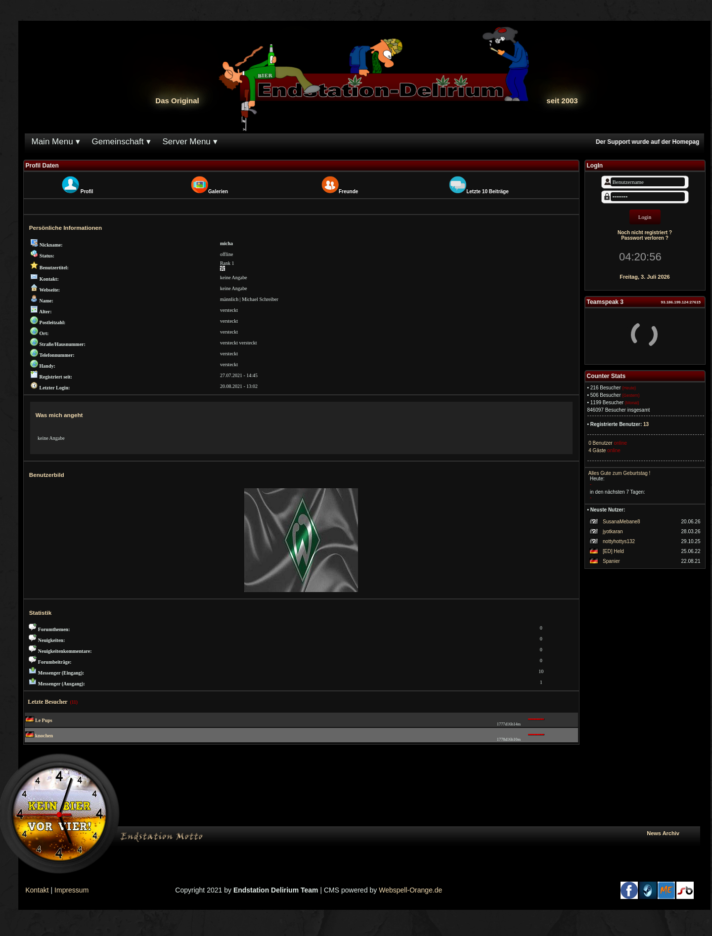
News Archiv (671, 833)
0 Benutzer (600, 443)
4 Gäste (596, 450)
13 (646, 424)
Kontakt (36, 890)
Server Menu (187, 141)
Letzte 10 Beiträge (487, 191)
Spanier (611, 561)
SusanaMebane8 (621, 521)
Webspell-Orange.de (410, 890)
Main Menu (52, 141)
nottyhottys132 (619, 541)
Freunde (348, 191)
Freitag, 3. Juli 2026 (645, 277)
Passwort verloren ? (644, 238)
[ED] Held (613, 551)
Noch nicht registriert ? (645, 232)
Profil (87, 191)
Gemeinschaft (118, 141)
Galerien (218, 191)
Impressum (71, 890)
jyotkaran (613, 531)
